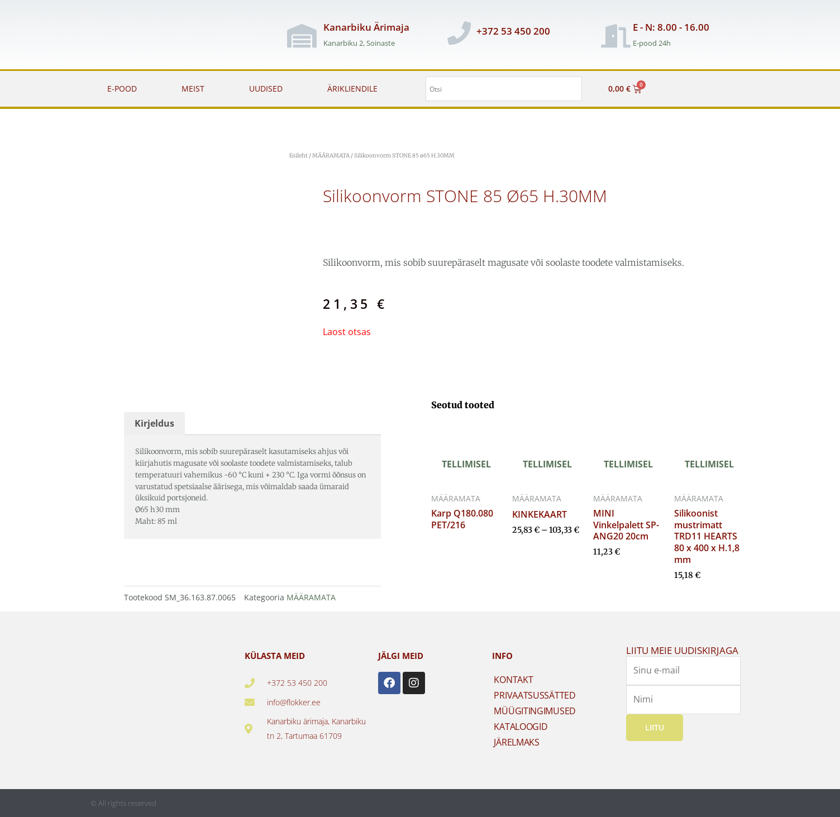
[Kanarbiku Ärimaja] (302, 35)
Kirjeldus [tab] (154, 423)
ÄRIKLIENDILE (352, 88)
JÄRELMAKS (516, 742)
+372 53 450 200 (513, 31)
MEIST (193, 88)
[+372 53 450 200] (459, 33)
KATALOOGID (520, 726)
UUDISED (266, 88)
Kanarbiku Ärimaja (366, 27)
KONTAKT (513, 679)
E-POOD (122, 88)
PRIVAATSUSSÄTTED (534, 695)
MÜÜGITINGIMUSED (535, 711)
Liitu (654, 727)
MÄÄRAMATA (331, 155)
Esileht (298, 155)
